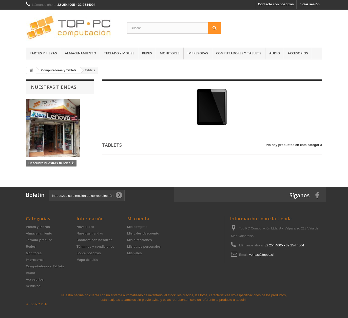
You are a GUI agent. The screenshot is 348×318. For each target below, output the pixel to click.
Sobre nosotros (88, 253)
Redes (147, 53)
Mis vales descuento (143, 233)
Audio (274, 53)
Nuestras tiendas (53, 87)
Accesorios (298, 53)
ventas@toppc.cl (261, 255)
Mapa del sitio (87, 260)
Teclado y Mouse (119, 53)
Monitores (170, 53)
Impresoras (197, 53)
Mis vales (134, 253)
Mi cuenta (138, 219)
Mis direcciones (139, 240)
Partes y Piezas (43, 53)
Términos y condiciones (95, 246)
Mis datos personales (144, 246)
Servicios (33, 286)
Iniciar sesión (309, 4)
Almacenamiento (80, 53)
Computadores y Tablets (238, 53)
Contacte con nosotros (276, 4)
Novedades (85, 227)
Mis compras (137, 227)
